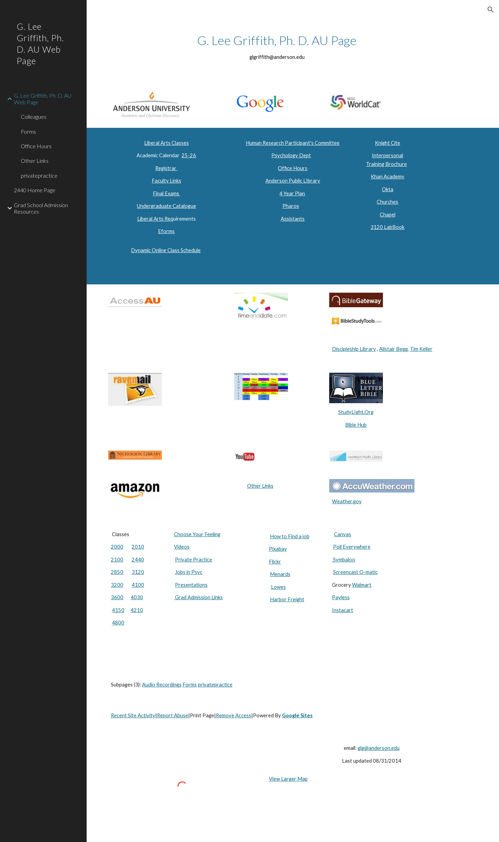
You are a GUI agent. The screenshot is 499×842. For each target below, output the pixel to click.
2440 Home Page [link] (34, 190)
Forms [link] (28, 131)
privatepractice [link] (39, 175)
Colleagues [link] (33, 116)
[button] (490, 9)
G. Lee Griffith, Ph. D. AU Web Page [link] (42, 98)
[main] (277, 46)
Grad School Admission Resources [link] (41, 208)
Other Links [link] (35, 160)
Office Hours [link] (36, 146)
